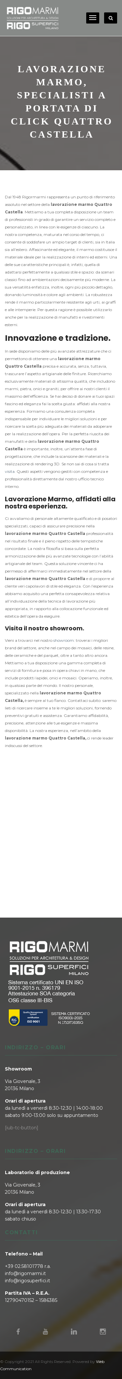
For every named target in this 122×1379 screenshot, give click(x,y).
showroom (63, 640)
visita (10, 471)
